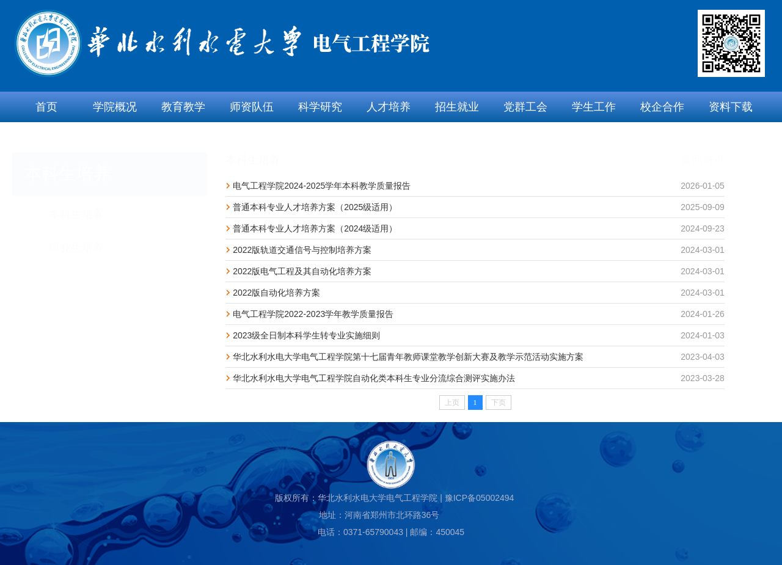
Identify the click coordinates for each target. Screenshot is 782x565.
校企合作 (662, 107)
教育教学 (183, 107)
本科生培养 (76, 203)
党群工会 (525, 107)
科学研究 (320, 107)
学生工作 (594, 107)
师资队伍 (252, 107)
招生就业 (457, 107)
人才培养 (389, 107)
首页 (46, 107)
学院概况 (115, 107)
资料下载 (731, 107)
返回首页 (697, 148)
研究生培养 (76, 236)
